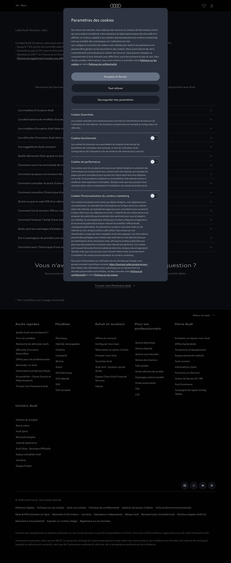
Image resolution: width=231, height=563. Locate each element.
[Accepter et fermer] (115, 76)
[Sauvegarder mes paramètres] (115, 100)
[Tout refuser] (115, 88)
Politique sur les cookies (106, 275)
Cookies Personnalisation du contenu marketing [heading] (115, 195)
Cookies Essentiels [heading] (82, 114)
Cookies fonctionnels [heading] (115, 138)
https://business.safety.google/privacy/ (128, 264)
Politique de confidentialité (103, 64)
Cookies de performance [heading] (115, 161)
